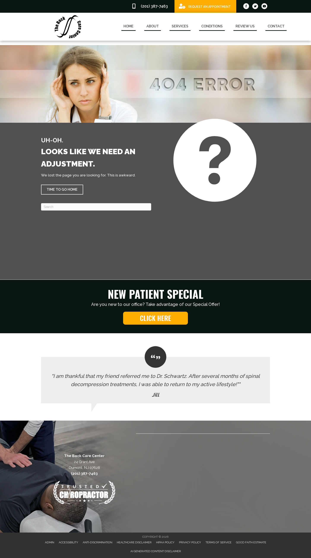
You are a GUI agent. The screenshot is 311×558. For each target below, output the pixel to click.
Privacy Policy (190, 542)
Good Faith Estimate (251, 542)
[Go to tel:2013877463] (150, 6)
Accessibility (68, 542)
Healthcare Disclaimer (134, 542)
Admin (49, 542)
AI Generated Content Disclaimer (155, 551)
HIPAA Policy (165, 542)
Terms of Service (219, 542)
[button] (62, 190)
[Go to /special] (205, 6)
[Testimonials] (155, 374)
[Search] (96, 207)
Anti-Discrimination (97, 542)
